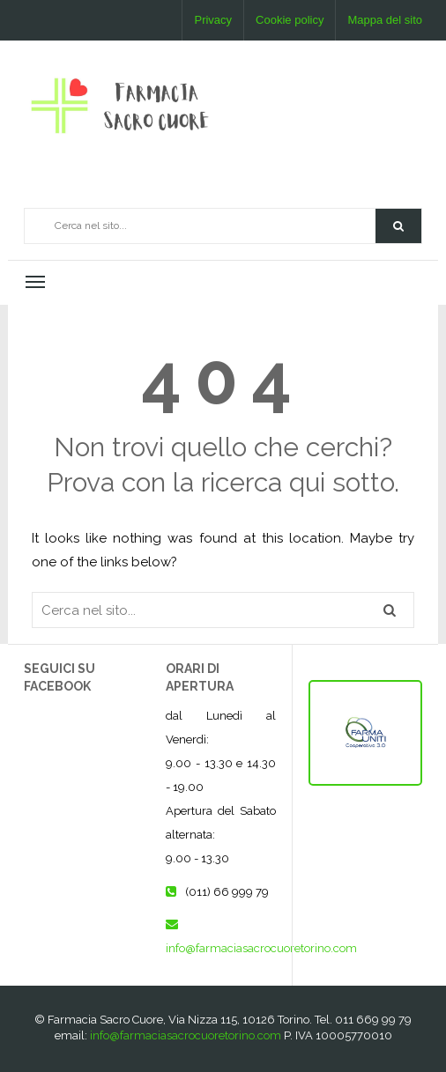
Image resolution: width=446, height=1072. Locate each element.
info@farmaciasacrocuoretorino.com (261, 948)
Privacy (213, 19)
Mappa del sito (384, 19)
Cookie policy (289, 19)
